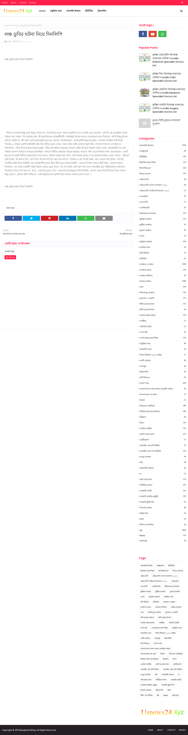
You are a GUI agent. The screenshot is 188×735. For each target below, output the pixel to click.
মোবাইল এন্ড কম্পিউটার (163, 445)
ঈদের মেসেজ (163, 173)
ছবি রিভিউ (163, 252)
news (163, 535)
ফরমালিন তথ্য (163, 349)
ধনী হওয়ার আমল (163, 303)
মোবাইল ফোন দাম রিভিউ (163, 451)
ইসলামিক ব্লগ (163, 168)
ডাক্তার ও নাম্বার (163, 264)
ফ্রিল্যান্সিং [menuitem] (102, 10)
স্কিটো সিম (163, 513)
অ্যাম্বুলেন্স (163, 151)
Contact (22, 2)
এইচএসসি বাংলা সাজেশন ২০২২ (163, 185)
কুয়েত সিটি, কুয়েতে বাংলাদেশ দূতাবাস (166, 122)
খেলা (163, 235)
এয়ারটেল (163, 196)
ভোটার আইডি (163, 428)
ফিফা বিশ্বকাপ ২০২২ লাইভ (163, 354)
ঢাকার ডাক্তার (163, 281)
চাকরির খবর (163, 247)
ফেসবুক (163, 366)
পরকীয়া (163, 320)
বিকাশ (163, 400)
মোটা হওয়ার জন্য (163, 434)
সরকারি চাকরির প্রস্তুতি (163, 496)
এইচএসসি (163, 179)
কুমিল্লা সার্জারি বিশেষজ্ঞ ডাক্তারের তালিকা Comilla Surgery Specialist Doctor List (168, 108)
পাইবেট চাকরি (163, 326)
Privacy (32, 2)
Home (5, 2)
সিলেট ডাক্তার (163, 507)
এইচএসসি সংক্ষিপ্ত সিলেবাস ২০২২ (163, 190)
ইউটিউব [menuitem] (89, 10)
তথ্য (163, 286)
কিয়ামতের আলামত (163, 213)
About (13, 2)
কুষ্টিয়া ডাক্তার (163, 224)
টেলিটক (163, 258)
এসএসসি (163, 201)
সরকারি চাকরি (163, 490)
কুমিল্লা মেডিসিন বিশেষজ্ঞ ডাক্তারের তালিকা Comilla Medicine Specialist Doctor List (168, 93)
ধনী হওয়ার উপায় (163, 309)
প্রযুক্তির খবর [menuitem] (56, 10)
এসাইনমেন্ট (163, 207)
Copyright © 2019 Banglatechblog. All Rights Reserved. (29, 730)
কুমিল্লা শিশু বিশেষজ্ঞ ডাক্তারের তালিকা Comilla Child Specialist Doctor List (166, 77)
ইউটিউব (163, 156)
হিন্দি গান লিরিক (163, 524)
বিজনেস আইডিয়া (163, 405)
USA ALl (163, 540)
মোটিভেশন (163, 439)
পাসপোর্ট (163, 332)
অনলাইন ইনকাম (163, 145)
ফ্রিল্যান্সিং (163, 371)
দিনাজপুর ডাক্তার (163, 292)
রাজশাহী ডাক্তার (163, 468)
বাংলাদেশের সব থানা (163, 394)
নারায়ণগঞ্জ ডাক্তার (163, 315)
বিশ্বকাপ (163, 417)
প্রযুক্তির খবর (163, 343)
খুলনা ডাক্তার (163, 230)
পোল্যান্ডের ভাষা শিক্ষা (163, 337)
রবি (163, 462)
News (9, 41)
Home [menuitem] (42, 10)
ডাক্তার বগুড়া (163, 269)
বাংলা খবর (14, 25)
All (163, 530)
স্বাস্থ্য (163, 519)
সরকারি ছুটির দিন (163, 502)
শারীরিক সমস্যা (163, 485)
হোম (6, 25)
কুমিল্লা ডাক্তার (163, 218)
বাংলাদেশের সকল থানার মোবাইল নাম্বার (163, 388)
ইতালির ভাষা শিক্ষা (163, 162)
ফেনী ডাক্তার (163, 360)
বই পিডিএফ (163, 377)
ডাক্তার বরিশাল (163, 275)
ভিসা (163, 422)
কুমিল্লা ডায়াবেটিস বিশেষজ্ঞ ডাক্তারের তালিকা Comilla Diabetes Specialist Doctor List (168, 60)
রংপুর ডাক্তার (163, 456)
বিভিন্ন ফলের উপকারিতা (163, 411)
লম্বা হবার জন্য (163, 479)
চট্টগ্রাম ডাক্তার (163, 241)
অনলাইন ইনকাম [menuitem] (73, 10)
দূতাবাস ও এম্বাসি (163, 298)
